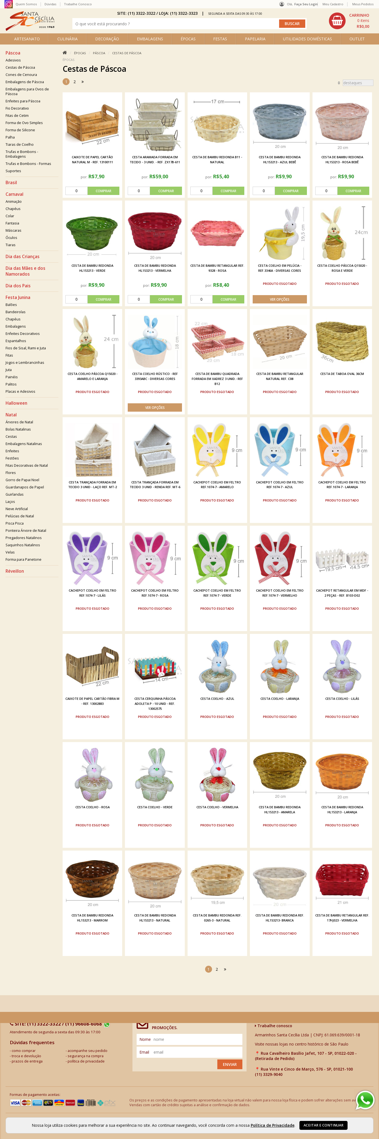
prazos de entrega (27, 1061)
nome (145, 1039)
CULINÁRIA (67, 38)
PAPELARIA (255, 38)
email (144, 1052)
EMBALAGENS (150, 38)
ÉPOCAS (188, 38)
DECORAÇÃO (107, 38)
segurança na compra (86, 1056)
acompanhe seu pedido (87, 1050)
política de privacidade (86, 1061)
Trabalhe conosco (273, 1025)
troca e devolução (26, 1056)
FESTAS (220, 38)
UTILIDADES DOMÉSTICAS (307, 38)
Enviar (230, 1064)
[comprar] (92, 191)
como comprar (24, 1050)
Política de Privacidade (272, 1125)
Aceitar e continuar (323, 1125)
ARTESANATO (27, 38)
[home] (30, 29)
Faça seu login (306, 4)
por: (84, 177)
